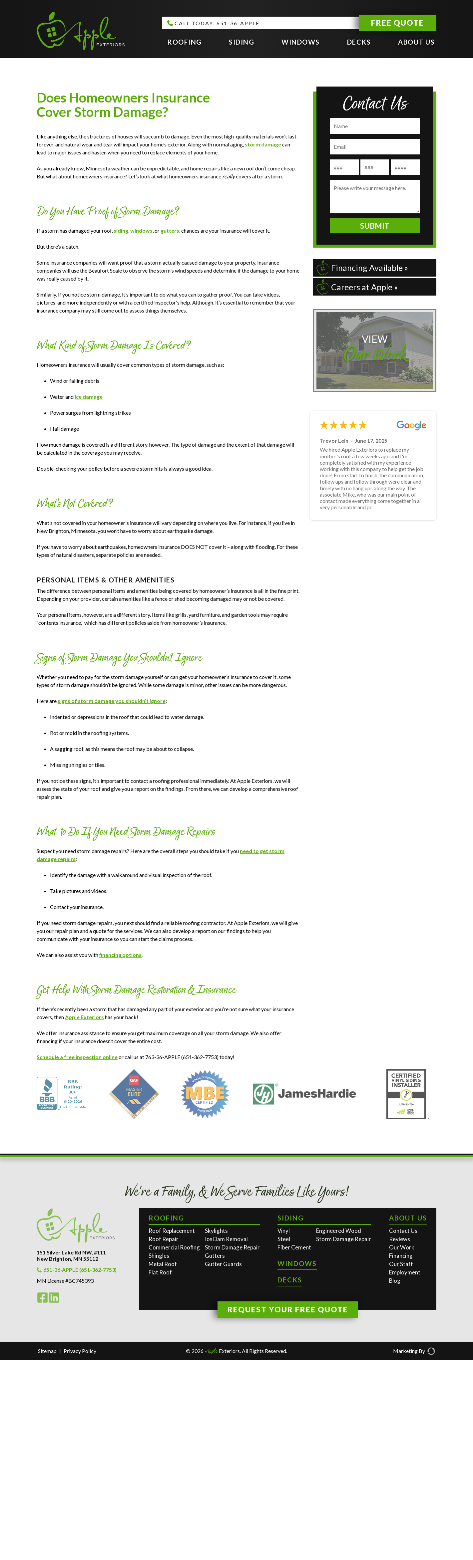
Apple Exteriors (84, 1217)
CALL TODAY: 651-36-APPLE (213, 23)
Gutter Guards (223, 1463)
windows (141, 430)
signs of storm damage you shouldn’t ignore (112, 900)
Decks (359, 42)
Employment (404, 1471)
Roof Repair (164, 1438)
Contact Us (403, 1430)
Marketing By (414, 1550)
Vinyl (283, 1430)
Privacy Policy (80, 1550)
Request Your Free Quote (288, 1509)
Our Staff (401, 1463)
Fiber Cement (294, 1447)
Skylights (216, 1430)
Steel (283, 1438)
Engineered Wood (338, 1430)
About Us (416, 42)
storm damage (263, 344)
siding (121, 430)
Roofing (184, 42)
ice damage (89, 596)
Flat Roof (160, 1471)
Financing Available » (362, 267)
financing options (120, 1154)
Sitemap (47, 1550)
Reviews (399, 1438)
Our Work (401, 1447)
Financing (401, 1455)
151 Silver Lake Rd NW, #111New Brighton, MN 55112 (71, 1455)
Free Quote (397, 22)
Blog (394, 1480)
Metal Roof (163, 1463)
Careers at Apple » (357, 287)
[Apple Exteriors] (81, 31)
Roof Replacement (172, 1430)
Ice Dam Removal (226, 1438)
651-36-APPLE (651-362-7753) (77, 1469)
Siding (241, 42)
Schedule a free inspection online (77, 1256)
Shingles (159, 1455)
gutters (170, 430)
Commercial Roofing (174, 1447)
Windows (300, 42)
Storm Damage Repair (232, 1447)
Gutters (215, 1455)
